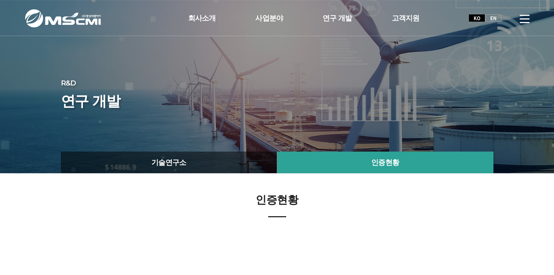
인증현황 (385, 162)
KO (477, 17)
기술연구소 (168, 162)
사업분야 (269, 18)
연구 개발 (337, 18)
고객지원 (406, 18)
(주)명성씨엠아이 (63, 18)
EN (493, 17)
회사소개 (202, 18)
